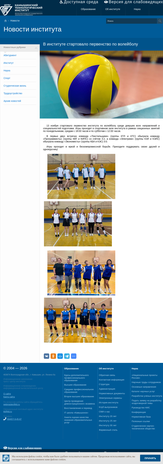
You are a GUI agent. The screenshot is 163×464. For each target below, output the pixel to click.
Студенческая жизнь (15, 85)
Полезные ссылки (141, 421)
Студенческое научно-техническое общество (143, 427)
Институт (9, 63)
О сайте (7, 394)
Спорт (7, 78)
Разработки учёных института (147, 396)
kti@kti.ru (7, 411)
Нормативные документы (112, 393)
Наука (137, 9)
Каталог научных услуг (143, 391)
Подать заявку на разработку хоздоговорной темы (146, 401)
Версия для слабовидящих (136, 2)
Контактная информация (111, 379)
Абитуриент (10, 55)
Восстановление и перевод (78, 408)
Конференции (139, 412)
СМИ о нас (104, 411)
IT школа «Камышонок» (76, 412)
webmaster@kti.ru (11, 404)
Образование (88, 9)
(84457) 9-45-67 (14, 419)
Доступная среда (81, 2)
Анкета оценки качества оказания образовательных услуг (78, 420)
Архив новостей (12, 101)
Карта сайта (9, 397)
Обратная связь (107, 375)
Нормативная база (141, 416)
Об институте (112, 9)
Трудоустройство (13, 93)
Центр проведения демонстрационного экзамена (79, 402)
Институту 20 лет (107, 416)
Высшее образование (75, 385)
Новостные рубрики (15, 47)
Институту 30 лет (107, 425)
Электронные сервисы (110, 398)
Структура (104, 384)
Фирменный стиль (108, 430)
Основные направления (144, 387)
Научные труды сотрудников (146, 382)
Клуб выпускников (108, 407)
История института (108, 402)
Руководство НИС (141, 407)
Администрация (107, 389)
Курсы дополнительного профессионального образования (76, 378)
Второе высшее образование (79, 396)
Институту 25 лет (107, 421)
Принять (150, 458)
